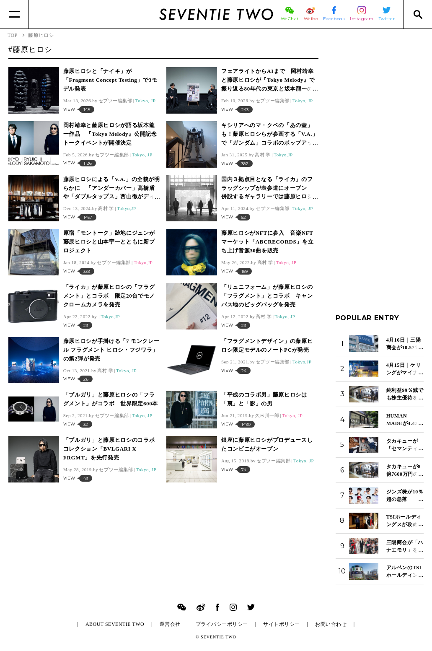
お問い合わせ (331, 624)
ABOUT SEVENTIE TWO (114, 624)
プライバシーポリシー (222, 624)
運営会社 (170, 624)
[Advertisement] (380, 163)
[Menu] (14, 14)
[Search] (417, 14)
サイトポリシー (281, 624)
